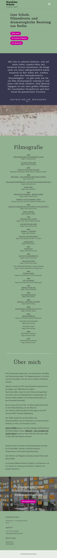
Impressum (9, 542)
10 (35, 133)
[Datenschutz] (10, 544)
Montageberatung (28, 504)
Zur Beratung (16, 43)
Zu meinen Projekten (19, 38)
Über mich (15, 33)
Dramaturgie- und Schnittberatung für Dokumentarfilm (28, 493)
